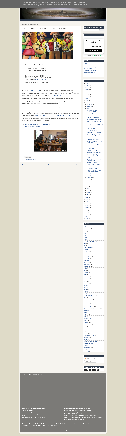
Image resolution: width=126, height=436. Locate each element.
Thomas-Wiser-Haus (89, 335)
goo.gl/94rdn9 (57, 425)
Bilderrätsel (86, 233)
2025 (87, 85)
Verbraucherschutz (88, 343)
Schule (85, 316)
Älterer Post (75, 165)
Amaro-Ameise (87, 228)
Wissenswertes (87, 347)
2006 (87, 218)
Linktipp (86, 285)
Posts (87, 358)
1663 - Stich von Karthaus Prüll (71, 419)
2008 (87, 214)
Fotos (85, 254)
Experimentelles (88, 247)
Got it (101, 4)
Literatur (86, 287)
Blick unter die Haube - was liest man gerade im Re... (94, 174)
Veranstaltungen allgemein (90, 341)
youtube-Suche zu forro (55, 95)
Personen (86, 303)
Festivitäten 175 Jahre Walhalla (94, 164)
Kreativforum (87, 278)
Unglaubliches (87, 339)
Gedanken (86, 260)
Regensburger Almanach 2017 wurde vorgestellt (94, 135)
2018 (87, 100)
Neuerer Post (26, 165)
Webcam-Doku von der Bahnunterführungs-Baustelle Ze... (94, 156)
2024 (87, 87)
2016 (87, 197)
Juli (88, 182)
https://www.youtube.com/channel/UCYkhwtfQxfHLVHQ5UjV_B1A (52, 115)
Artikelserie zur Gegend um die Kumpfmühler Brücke (94, 171)
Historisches (87, 264)
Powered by (94, 55)
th (84, 331)
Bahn (85, 231)
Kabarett (86, 272)
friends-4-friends (88, 256)
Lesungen (86, 283)
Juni (88, 184)
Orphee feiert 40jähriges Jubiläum (95, 152)
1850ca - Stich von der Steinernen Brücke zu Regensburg (78, 415)
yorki (85, 349)
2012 (87, 205)
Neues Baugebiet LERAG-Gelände (95, 124)
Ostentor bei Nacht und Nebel (94, 132)
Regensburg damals (89, 306)
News (85, 297)
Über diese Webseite (89, 65)
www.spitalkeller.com (40, 79)
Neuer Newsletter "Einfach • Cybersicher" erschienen (34, 417)
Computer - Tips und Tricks (90, 241)
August (88, 179)
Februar (89, 192)
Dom (85, 245)
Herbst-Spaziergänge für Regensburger (92, 147)
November (89, 106)
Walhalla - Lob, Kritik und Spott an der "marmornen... (95, 127)
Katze (85, 274)
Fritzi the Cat (87, 258)
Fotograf (86, 249)
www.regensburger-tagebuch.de (40, 425)
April (88, 188)
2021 (87, 94)
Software (86, 320)
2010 (87, 210)
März (88, 190)
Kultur (85, 280)
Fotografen (86, 251)
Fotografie (86, 253)
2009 (87, 212)
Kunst (85, 281)
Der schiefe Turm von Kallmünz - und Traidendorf (94, 160)
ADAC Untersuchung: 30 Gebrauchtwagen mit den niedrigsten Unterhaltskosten (41, 412)
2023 (87, 89)
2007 (87, 216)
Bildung (85, 235)
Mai (88, 186)
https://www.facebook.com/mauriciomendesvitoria (38, 124)
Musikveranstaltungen (30, 159)
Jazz (85, 270)
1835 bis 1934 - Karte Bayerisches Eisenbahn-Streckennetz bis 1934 (80, 417)
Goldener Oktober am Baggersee (95, 119)
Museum (86, 291)
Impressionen (87, 266)
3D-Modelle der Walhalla (92, 130)
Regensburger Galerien (89, 72)
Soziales (86, 322)
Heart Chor (86, 262)
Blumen (86, 237)
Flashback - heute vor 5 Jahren (94, 113)
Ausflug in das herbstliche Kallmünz (95, 150)
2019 (87, 98)
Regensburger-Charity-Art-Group (92, 308)
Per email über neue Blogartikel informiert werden (91, 67)
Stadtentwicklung (88, 324)
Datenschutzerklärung (89, 74)
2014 (87, 201)
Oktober (89, 108)
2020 (87, 96)
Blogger (66, 430)
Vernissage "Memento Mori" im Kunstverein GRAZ (94, 167)
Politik (85, 305)
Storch (85, 326)
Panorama (86, 301)
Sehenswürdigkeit (88, 318)
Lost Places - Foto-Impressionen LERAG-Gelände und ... (94, 116)
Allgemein (86, 226)
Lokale (85, 289)
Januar (88, 194)
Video (85, 345)
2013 (87, 203)
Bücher (85, 239)
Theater (86, 333)
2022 (87, 91)
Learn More (94, 4)
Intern (85, 268)
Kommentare (88, 361)
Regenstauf (86, 310)
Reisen (85, 312)
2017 (87, 102)
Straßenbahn (87, 328)
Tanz (85, 329)
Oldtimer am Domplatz (92, 162)
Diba (85, 243)
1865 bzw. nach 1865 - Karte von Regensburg (75, 410)
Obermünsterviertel (88, 299)
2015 (87, 199)
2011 (87, 207)
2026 (87, 83)
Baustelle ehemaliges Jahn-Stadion (95, 144)
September (89, 177)
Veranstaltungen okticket (90, 70)
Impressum (86, 76)
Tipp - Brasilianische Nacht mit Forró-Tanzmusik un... (94, 122)
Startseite (51, 165)
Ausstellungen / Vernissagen (90, 230)
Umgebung (86, 337)
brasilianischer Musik (34, 90)
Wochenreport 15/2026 (27, 410)
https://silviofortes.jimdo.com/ (32, 126)
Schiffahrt (86, 314)
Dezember (89, 104)
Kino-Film (86, 276)
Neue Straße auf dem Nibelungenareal (92, 111)
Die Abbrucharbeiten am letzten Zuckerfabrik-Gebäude (94, 138)
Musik (85, 293)
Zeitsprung (86, 351)
